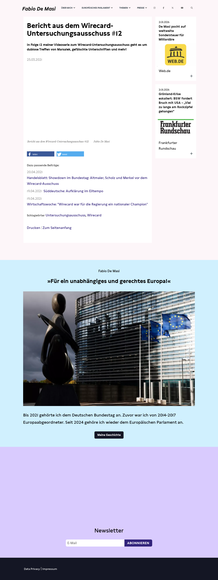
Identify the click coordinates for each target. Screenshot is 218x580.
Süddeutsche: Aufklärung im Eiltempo (73, 191)
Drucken (33, 228)
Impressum (49, 569)
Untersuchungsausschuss (66, 215)
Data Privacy (32, 569)
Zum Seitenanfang (57, 228)
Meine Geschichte (109, 435)
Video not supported (109, 501)
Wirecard (94, 215)
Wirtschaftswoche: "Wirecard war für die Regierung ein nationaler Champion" (87, 204)
